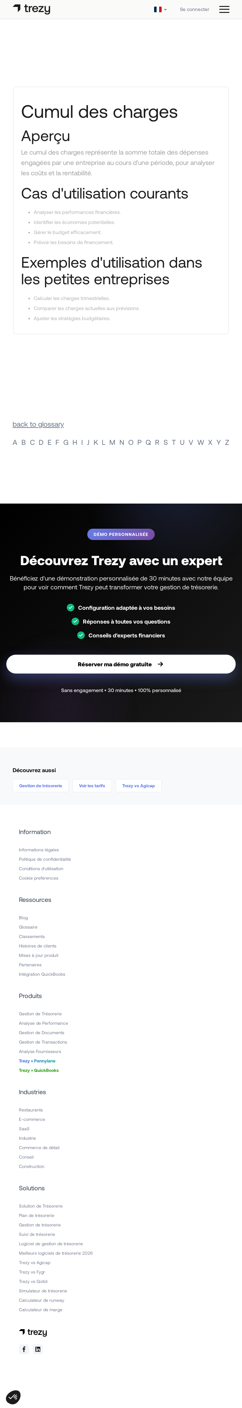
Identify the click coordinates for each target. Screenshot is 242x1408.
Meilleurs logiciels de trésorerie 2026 (56, 1253)
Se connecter (194, 9)
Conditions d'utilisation (41, 868)
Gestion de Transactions (43, 1042)
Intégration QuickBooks (42, 974)
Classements (32, 936)
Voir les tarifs (92, 785)
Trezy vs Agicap (138, 785)
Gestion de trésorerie (40, 785)
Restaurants (31, 1109)
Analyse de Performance (43, 1023)
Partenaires (30, 964)
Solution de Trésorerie (41, 1206)
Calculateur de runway (41, 1300)
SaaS (24, 1128)
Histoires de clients (37, 945)
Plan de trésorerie (36, 1215)
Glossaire (28, 927)
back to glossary (38, 424)
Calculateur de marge (40, 1309)
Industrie (27, 1138)
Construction (31, 1166)
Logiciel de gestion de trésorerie (51, 1243)
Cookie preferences (38, 878)
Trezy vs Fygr (32, 1271)
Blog (23, 917)
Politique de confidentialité (45, 859)
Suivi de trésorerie (37, 1234)
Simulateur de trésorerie (43, 1290)
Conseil (26, 1157)
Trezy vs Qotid (33, 1281)
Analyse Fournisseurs (40, 1051)
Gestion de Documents (41, 1032)
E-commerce (32, 1119)
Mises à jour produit (38, 955)
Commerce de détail (39, 1147)
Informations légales (39, 849)
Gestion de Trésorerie (40, 1013)
